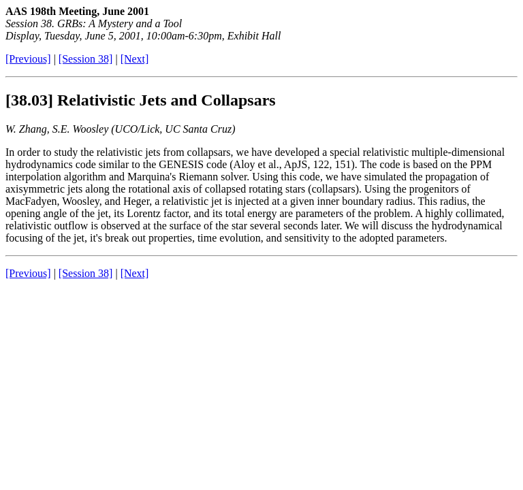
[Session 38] (86, 59)
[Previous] (28, 59)
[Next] (135, 59)
